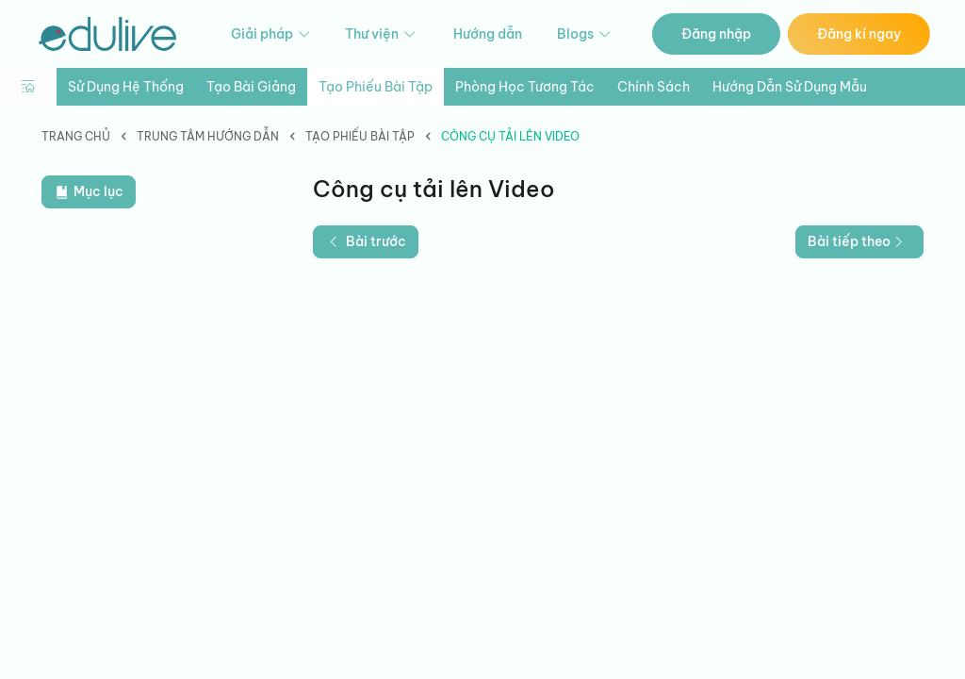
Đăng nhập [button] (716, 33)
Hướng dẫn (487, 33)
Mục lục (88, 192)
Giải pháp (272, 34)
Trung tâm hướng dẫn (208, 136)
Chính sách (653, 86)
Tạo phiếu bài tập (376, 86)
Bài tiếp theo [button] (858, 241)
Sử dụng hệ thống (126, 86)
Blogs (585, 34)
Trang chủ (75, 136)
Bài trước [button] (365, 241)
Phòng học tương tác (525, 86)
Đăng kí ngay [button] (859, 33)
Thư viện (381, 34)
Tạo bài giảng (251, 86)
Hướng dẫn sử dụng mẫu (789, 86)
